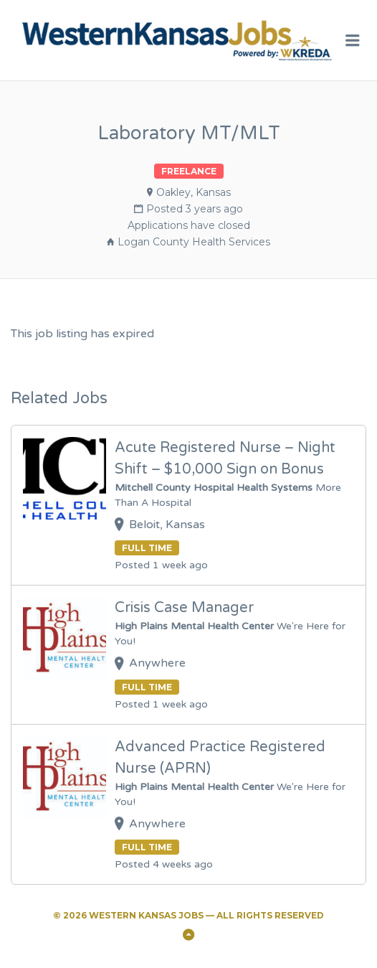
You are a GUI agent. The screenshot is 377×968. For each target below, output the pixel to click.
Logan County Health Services (194, 241)
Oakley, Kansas (193, 192)
